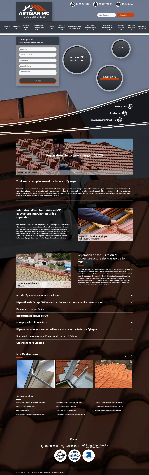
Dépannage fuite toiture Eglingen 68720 (109, 405)
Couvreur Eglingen (22, 409)
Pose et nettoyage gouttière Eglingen (69, 401)
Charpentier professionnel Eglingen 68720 (70, 413)
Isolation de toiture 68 (61, 27)
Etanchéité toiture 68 (142, 28)
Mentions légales (58, 471)
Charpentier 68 (16, 28)
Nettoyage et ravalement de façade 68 (107, 27)
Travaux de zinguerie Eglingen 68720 (108, 409)
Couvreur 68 (6, 28)
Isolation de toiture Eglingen (66, 405)
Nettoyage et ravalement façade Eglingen (30, 413)
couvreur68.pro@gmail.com (106, 118)
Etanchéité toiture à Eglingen (66, 409)
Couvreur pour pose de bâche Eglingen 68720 (111, 401)
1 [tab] (74, 172)
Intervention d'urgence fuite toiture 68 (39, 27)
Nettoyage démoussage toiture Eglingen (30, 401)
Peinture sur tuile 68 (121, 27)
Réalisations (118, 111)
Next (132, 354)
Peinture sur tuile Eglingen (25, 405)
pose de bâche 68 (26, 27)
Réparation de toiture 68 (131, 27)
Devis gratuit (124, 104)
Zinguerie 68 (52, 28)
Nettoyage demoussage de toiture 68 (90, 27)
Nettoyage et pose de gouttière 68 (74, 28)
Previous (125, 354)
